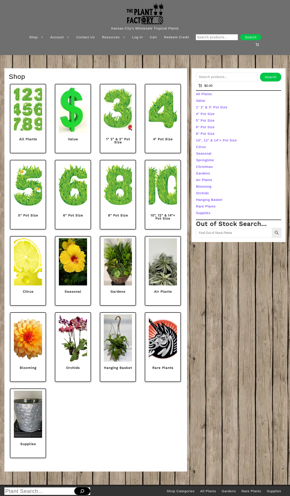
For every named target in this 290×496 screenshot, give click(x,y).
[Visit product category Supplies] (28, 423)
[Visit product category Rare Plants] (163, 347)
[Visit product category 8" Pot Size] (118, 194)
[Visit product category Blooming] (28, 347)
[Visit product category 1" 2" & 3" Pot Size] (118, 119)
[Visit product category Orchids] (73, 347)
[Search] (82, 491)
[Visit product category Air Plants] (163, 271)
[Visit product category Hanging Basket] (118, 347)
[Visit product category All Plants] (28, 119)
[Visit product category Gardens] (118, 271)
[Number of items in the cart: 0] (257, 44)
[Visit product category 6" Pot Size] (73, 194)
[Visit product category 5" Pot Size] (28, 194)
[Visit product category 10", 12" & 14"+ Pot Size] (163, 194)
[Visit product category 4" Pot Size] (163, 119)
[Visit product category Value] (73, 119)
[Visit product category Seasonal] (73, 271)
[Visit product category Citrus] (28, 271)
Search (251, 37)
